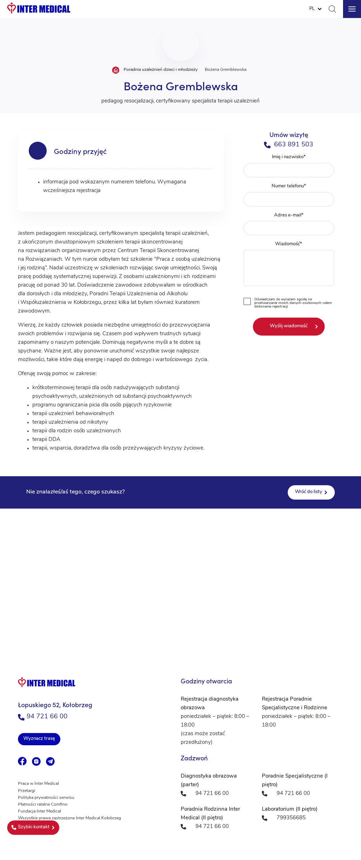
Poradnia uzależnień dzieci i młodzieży (161, 70)
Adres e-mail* (289, 224)
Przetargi (26, 791)
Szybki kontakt (30, 827)
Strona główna (115, 70)
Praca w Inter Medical (38, 784)
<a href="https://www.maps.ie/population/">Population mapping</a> (180, 580)
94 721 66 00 (43, 716)
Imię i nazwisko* (289, 166)
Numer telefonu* (289, 195)
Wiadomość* (289, 265)
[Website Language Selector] (315, 9)
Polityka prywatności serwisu (46, 798)
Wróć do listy (308, 492)
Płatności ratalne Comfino (43, 804)
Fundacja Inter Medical (39, 811)
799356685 (291, 818)
